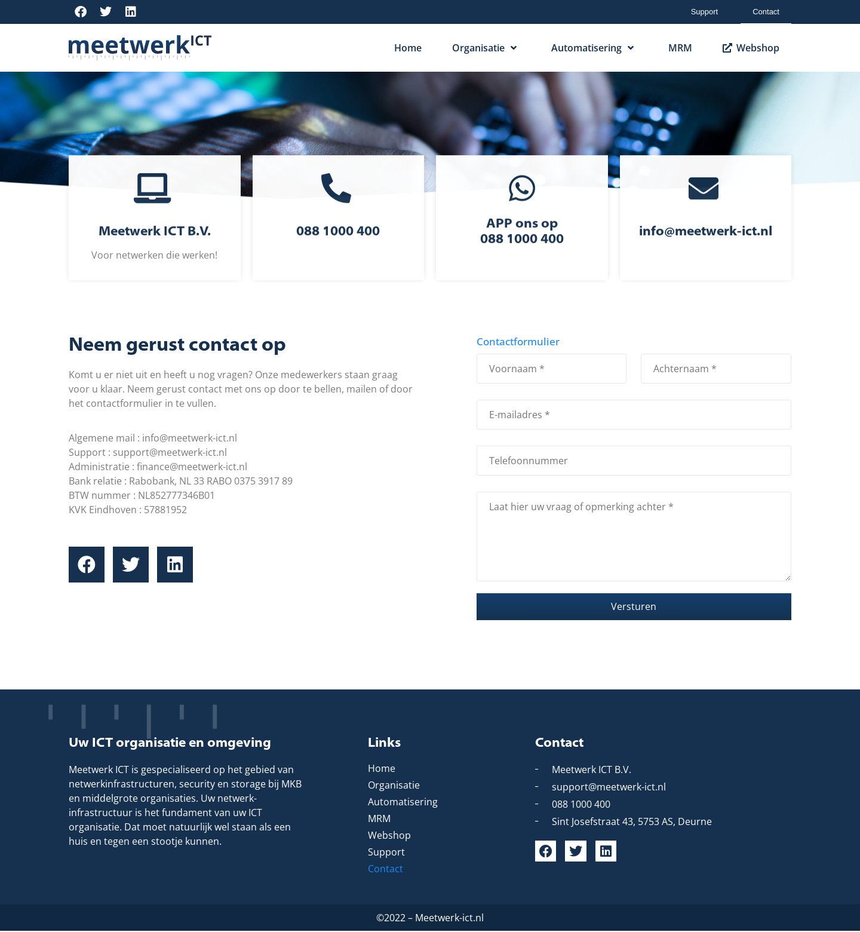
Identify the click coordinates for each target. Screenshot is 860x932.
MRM (680, 47)
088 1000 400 (338, 249)
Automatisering (594, 48)
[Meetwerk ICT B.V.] (154, 205)
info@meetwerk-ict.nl (705, 249)
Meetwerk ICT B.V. (155, 249)
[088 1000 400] (338, 205)
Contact (765, 11)
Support (704, 11)
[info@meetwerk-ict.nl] (706, 205)
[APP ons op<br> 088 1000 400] (522, 205)
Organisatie (486, 48)
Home (408, 47)
